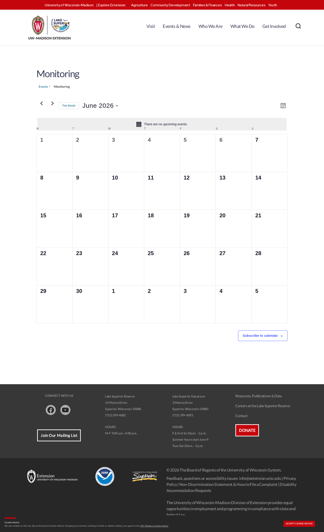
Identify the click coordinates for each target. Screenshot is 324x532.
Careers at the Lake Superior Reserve (262, 406)
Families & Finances (207, 5)
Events (43, 86)
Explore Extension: (112, 5)
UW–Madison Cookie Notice (154, 525)
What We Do (242, 26)
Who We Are (210, 26)
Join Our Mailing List (59, 435)
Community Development (170, 5)
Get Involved (274, 26)
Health (230, 5)
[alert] (162, 124)
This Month (68, 105)
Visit (150, 26)
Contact (241, 415)
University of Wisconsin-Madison (69, 5)
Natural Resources (251, 5)
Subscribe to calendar (260, 335)
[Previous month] (41, 103)
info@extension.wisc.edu (260, 478)
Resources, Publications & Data (258, 396)
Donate (247, 430)
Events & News (177, 26)
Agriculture (139, 5)
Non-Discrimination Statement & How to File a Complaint (228, 484)
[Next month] (52, 103)
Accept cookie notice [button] (299, 523)
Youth (272, 5)
